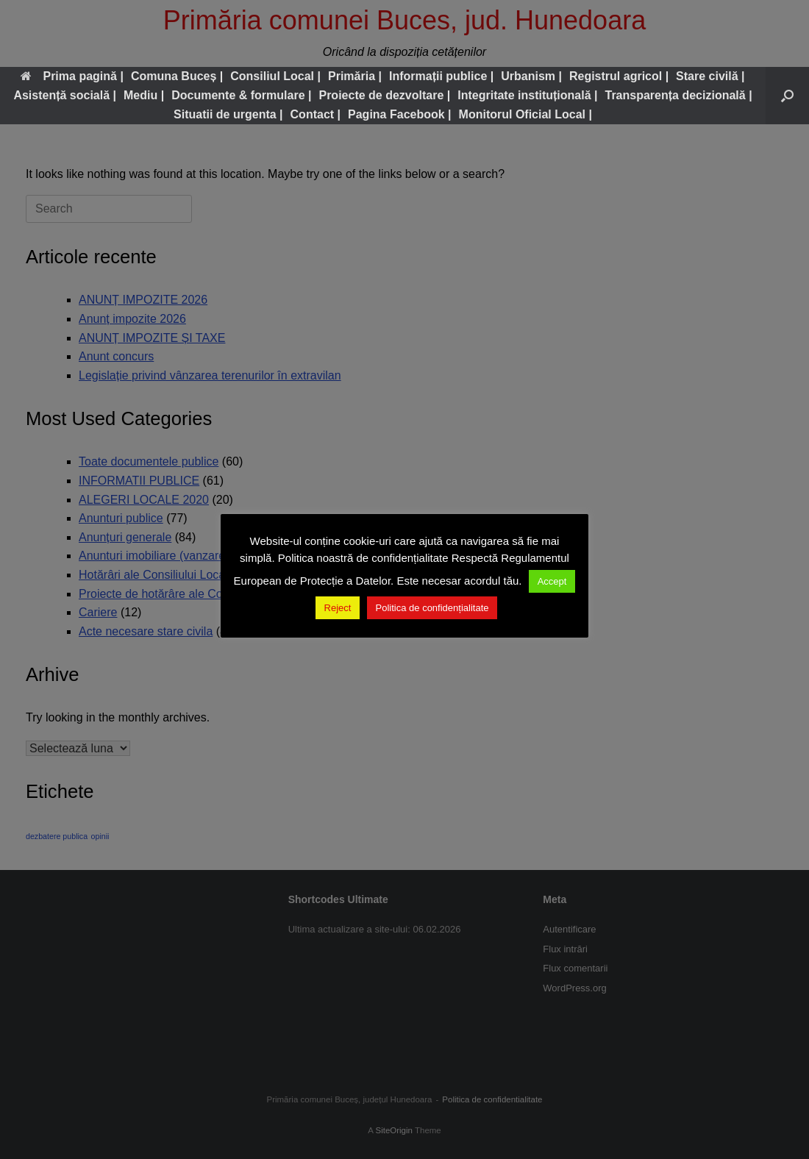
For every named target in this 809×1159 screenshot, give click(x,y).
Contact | (316, 114)
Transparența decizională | (678, 95)
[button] (787, 95)
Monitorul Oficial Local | (525, 114)
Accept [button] (552, 581)
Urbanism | (531, 76)
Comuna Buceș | (177, 76)
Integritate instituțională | (527, 95)
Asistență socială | (64, 95)
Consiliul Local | (275, 76)
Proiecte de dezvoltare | (384, 95)
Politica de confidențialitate (432, 607)
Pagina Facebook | (400, 114)
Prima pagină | (72, 76)
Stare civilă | (710, 76)
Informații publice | (441, 76)
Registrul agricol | (619, 76)
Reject (338, 607)
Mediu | (144, 95)
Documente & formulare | (241, 95)
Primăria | (355, 76)
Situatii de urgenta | (228, 114)
